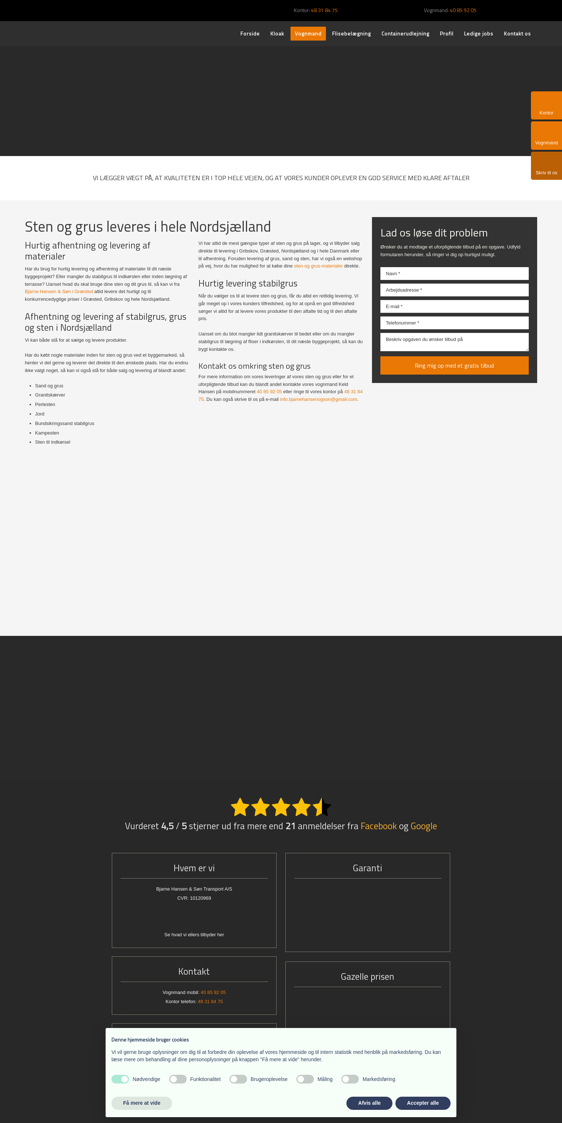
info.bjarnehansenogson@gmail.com (318, 399)
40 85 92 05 (463, 10)
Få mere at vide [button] (141, 1103)
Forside (250, 33)
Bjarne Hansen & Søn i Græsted (59, 291)
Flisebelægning (351, 33)
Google (424, 826)
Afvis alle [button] (369, 1103)
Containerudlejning (405, 33)
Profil (446, 33)
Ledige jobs (478, 33)
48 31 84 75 (324, 10)
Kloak (277, 33)
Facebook (379, 826)
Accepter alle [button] (423, 1103)
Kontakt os (517, 33)
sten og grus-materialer (318, 266)
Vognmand (308, 33)
